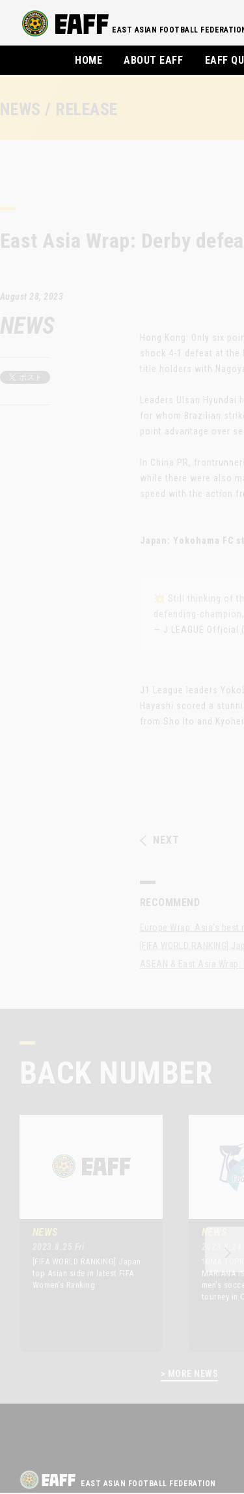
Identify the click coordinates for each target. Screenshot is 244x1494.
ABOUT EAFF (153, 60)
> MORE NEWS (189, 1374)
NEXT (160, 840)
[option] (81, 1233)
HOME (88, 60)
